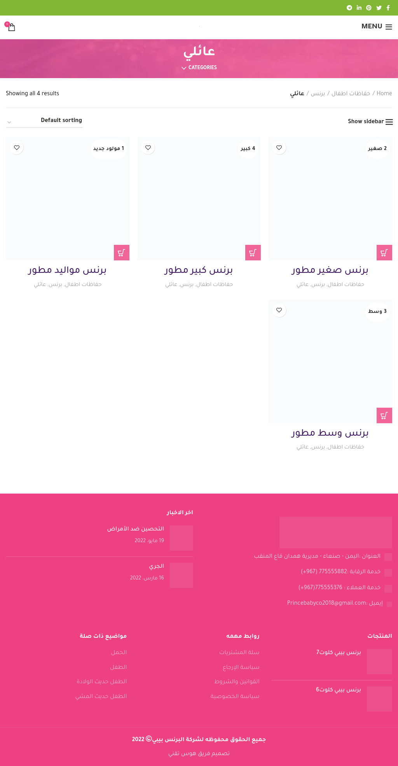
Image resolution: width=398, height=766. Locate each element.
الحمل (119, 653)
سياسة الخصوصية (235, 697)
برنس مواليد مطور (68, 271)
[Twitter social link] (379, 8)
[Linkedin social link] (359, 8)
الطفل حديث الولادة (102, 682)
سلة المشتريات (239, 653)
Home (384, 94)
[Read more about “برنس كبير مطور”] (253, 252)
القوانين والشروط (237, 682)
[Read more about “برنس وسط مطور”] (384, 415)
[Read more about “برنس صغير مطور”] (384, 252)
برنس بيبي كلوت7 (338, 653)
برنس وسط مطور (330, 434)
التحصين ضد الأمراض (135, 530)
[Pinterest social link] (369, 8)
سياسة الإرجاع (241, 668)
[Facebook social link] (388, 8)
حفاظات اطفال (351, 94)
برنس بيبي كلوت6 (338, 690)
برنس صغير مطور (330, 271)
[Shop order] (44, 123)
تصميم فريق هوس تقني (199, 754)
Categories (203, 68)
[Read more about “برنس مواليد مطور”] (121, 252)
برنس (318, 94)
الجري (156, 567)
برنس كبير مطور (199, 271)
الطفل (118, 668)
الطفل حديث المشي (101, 697)
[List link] (298, 557)
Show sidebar (366, 122)
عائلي (302, 285)
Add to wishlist (279, 147)
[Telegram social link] (349, 8)
